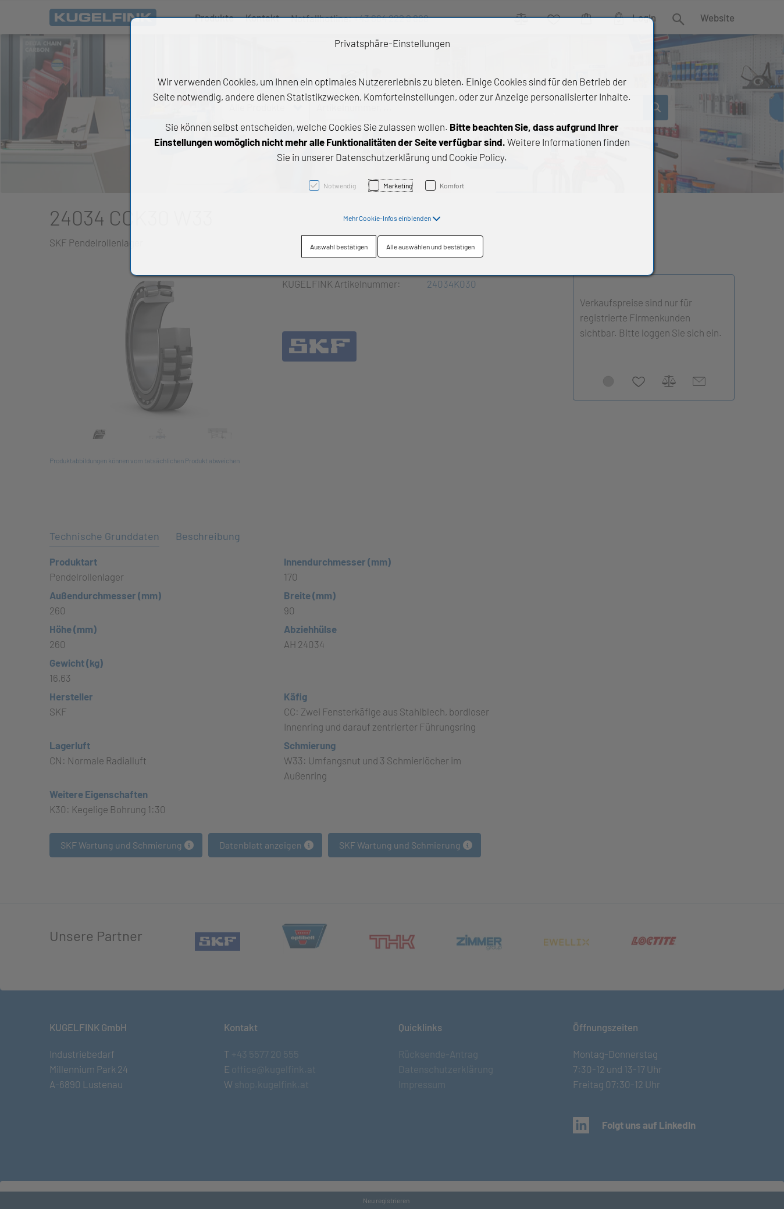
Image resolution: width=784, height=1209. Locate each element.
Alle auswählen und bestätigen (430, 246)
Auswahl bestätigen (339, 246)
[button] (392, 218)
